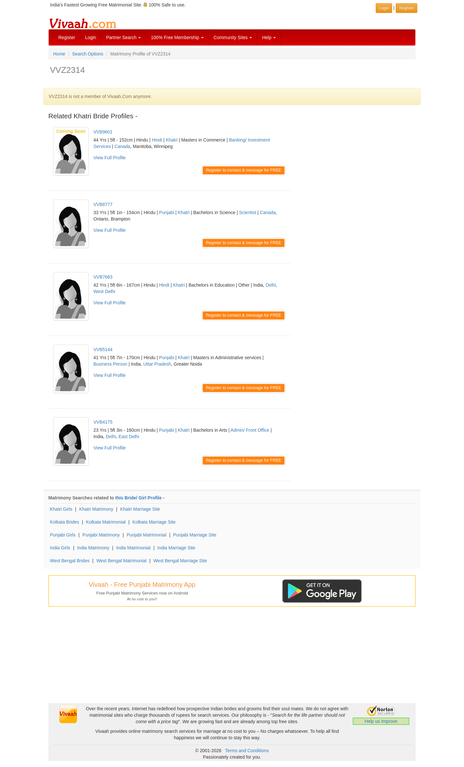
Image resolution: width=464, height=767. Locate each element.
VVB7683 (102, 277)
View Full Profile (109, 157)
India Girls (60, 547)
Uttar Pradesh (157, 364)
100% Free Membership (177, 37)
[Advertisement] (358, 166)
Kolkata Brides (64, 522)
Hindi (157, 140)
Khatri (172, 140)
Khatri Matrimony (96, 509)
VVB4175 (102, 422)
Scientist (247, 212)
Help (269, 37)
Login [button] (384, 8)
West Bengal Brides (70, 560)
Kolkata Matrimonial (106, 522)
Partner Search (123, 37)
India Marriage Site (177, 547)
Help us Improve (381, 721)
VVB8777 (102, 204)
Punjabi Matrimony (101, 534)
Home (59, 53)
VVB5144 (102, 349)
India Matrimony (93, 547)
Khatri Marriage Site (140, 509)
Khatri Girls (61, 509)
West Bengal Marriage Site (180, 560)
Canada (122, 146)
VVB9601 (102, 131)
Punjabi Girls (62, 534)
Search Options (87, 53)
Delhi (271, 285)
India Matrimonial (133, 547)
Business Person (110, 364)
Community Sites (233, 37)
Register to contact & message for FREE (243, 170)
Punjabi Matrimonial (146, 534)
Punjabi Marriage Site (195, 534)
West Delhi (104, 291)
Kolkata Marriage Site (154, 522)
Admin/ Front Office (249, 430)
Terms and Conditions (247, 750)
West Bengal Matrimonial (121, 560)
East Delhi (129, 436)
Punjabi (166, 212)
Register (66, 37)
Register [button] (406, 8)
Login (90, 37)
